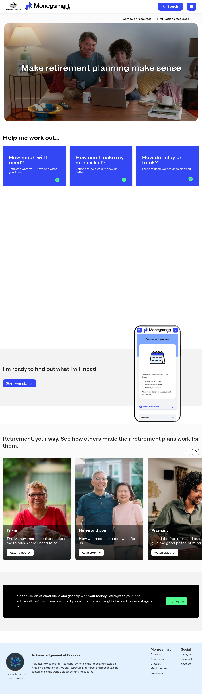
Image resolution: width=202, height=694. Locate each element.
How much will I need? (28, 160)
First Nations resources (173, 19)
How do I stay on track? (162, 160)
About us (156, 654)
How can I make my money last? (100, 160)
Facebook (187, 659)
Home (38, 6)
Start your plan (17, 383)
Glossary (156, 663)
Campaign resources (137, 19)
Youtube (186, 663)
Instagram (187, 654)
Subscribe (157, 672)
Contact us (157, 659)
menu (191, 6)
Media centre (159, 668)
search (163, 6)
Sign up (174, 601)
